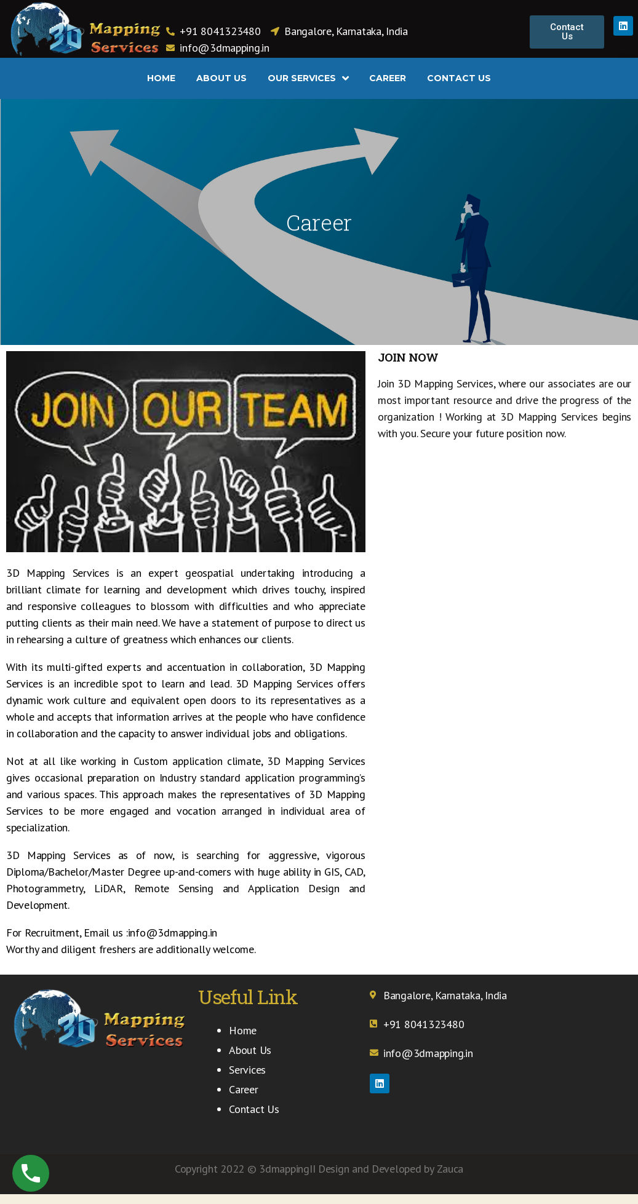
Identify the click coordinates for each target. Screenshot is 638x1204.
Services (247, 1070)
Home (243, 1030)
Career (243, 1089)
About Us (250, 1050)
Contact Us (254, 1109)
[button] (567, 32)
